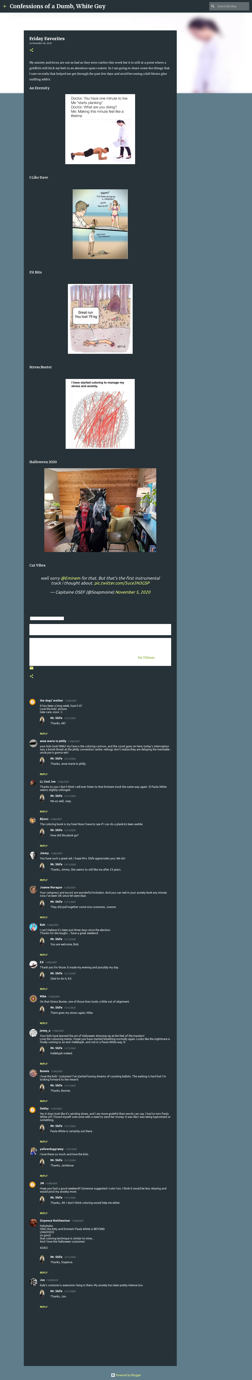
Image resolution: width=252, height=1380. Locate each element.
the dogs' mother (51, 700)
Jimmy (44, 853)
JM (42, 1183)
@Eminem (70, 578)
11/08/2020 (51, 1183)
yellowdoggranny (52, 1149)
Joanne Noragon (51, 887)
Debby (44, 1108)
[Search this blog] (230, 6)
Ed (41, 962)
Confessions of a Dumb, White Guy (58, 6)
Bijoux (44, 818)
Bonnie (44, 1071)
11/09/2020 (77, 1221)
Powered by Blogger (126, 1375)
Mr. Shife (56, 718)
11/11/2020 (69, 718)
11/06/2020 (70, 700)
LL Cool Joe (48, 781)
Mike (43, 996)
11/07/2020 (56, 1108)
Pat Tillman (146, 657)
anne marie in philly (53, 741)
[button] (31, 50)
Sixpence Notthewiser (55, 1220)
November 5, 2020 (132, 592)
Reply (44, 733)
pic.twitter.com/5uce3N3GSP (121, 583)
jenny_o (45, 1030)
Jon (42, 1280)
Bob (42, 924)
